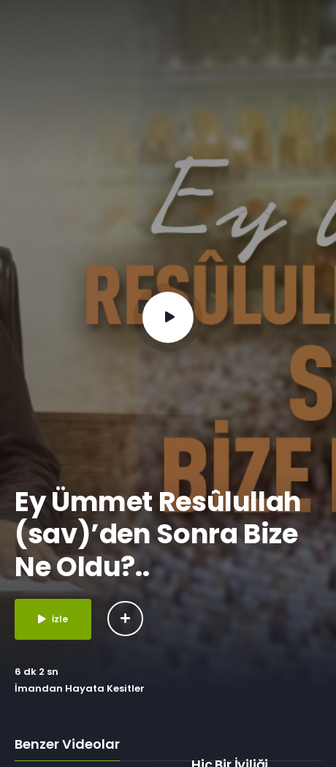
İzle (53, 619)
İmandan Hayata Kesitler (80, 688)
